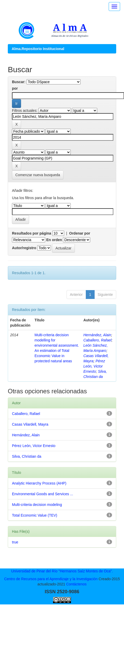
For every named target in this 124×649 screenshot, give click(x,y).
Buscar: (18, 82)
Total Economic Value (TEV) (34, 515)
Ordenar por (79, 233)
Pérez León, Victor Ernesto (94, 366)
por (15, 88)
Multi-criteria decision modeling (37, 505)
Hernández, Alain (97, 335)
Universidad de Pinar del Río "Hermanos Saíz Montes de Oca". (62, 571)
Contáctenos (76, 584)
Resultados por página (31, 233)
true (15, 542)
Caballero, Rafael (97, 340)
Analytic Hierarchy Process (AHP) (39, 483)
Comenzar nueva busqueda (37, 175)
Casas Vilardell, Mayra (30, 424)
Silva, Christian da (26, 456)
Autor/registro (24, 248)
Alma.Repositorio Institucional (38, 49)
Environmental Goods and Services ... (42, 494)
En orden (54, 240)
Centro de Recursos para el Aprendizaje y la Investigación (51, 579)
